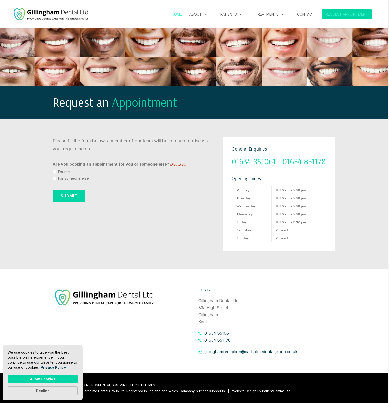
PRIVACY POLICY (66, 385)
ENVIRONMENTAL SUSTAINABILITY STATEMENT (120, 385)
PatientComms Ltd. (276, 391)
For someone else (73, 178)
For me (64, 171)
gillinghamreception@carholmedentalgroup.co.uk (250, 351)
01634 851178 (217, 340)
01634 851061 (217, 333)
